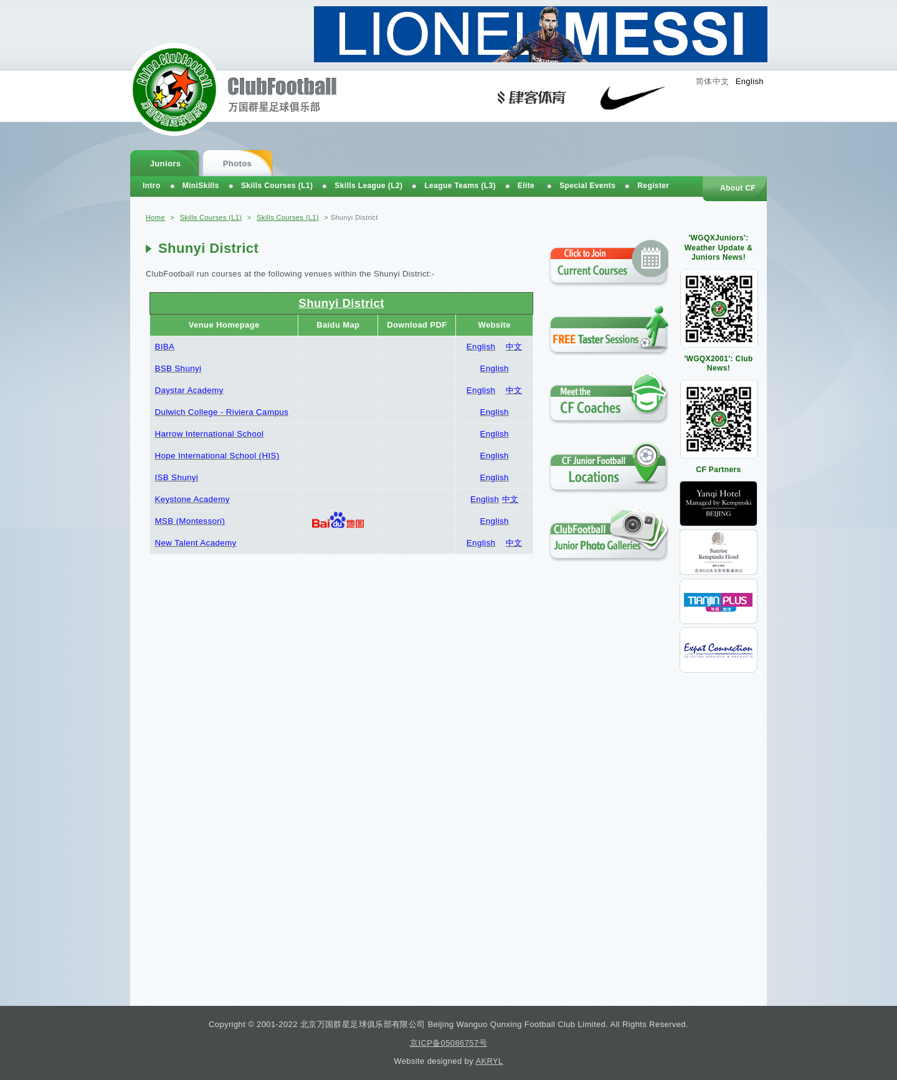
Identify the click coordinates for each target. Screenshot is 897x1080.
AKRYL (489, 1061)
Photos (237, 163)
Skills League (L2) (368, 185)
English (750, 81)
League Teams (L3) (459, 185)
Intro (152, 185)
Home (155, 217)
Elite (526, 185)
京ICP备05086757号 (448, 1043)
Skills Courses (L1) (211, 217)
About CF (738, 188)
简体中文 (712, 81)
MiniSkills (201, 185)
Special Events (587, 185)
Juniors (165, 163)
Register (653, 185)
